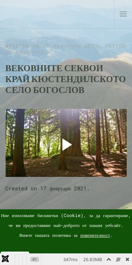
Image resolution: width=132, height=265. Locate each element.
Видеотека (32, 52)
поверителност (95, 235)
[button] (123, 14)
